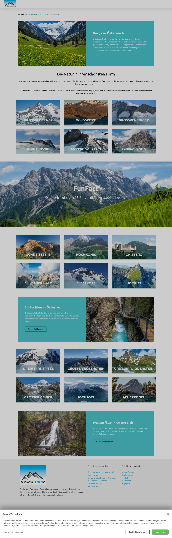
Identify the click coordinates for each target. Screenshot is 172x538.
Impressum (18, 532)
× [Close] (168, 514)
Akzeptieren (160, 532)
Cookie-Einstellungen (137, 532)
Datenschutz (8, 532)
